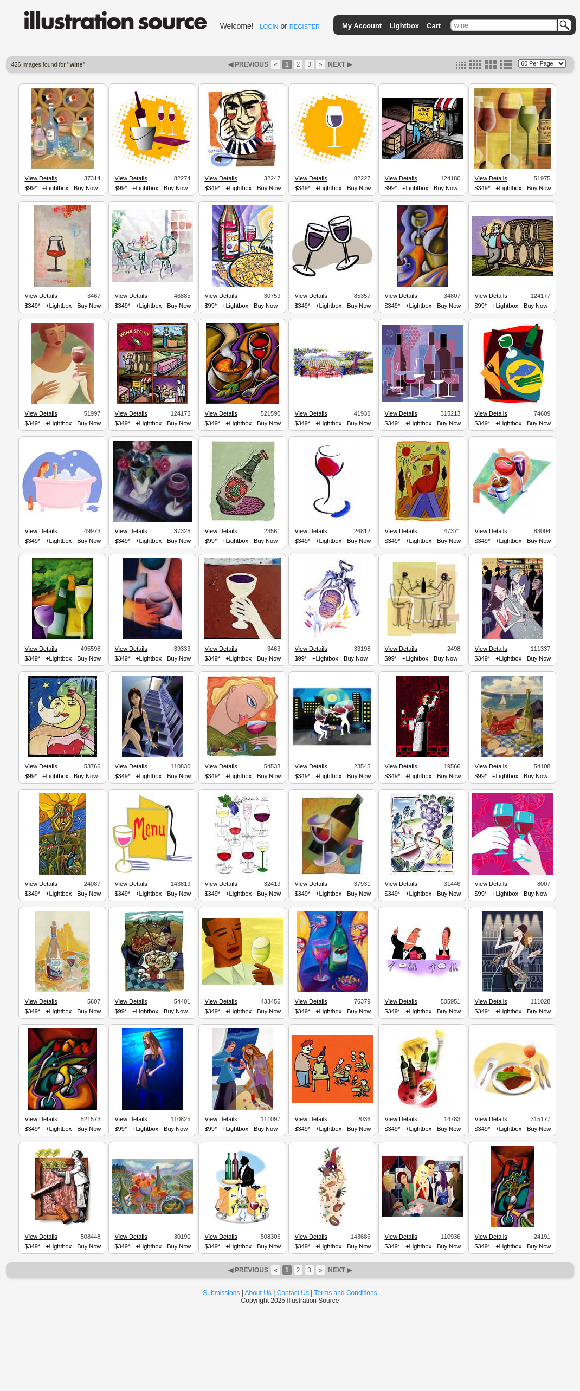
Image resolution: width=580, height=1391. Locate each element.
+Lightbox (55, 188)
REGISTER (304, 26)
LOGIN (269, 26)
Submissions (221, 1293)
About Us (258, 1293)
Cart (434, 26)
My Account (362, 26)
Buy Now (86, 188)
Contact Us (293, 1293)
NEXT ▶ (339, 64)
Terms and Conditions (345, 1293)
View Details (40, 178)
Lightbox (404, 26)
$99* (30, 188)
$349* (212, 188)
